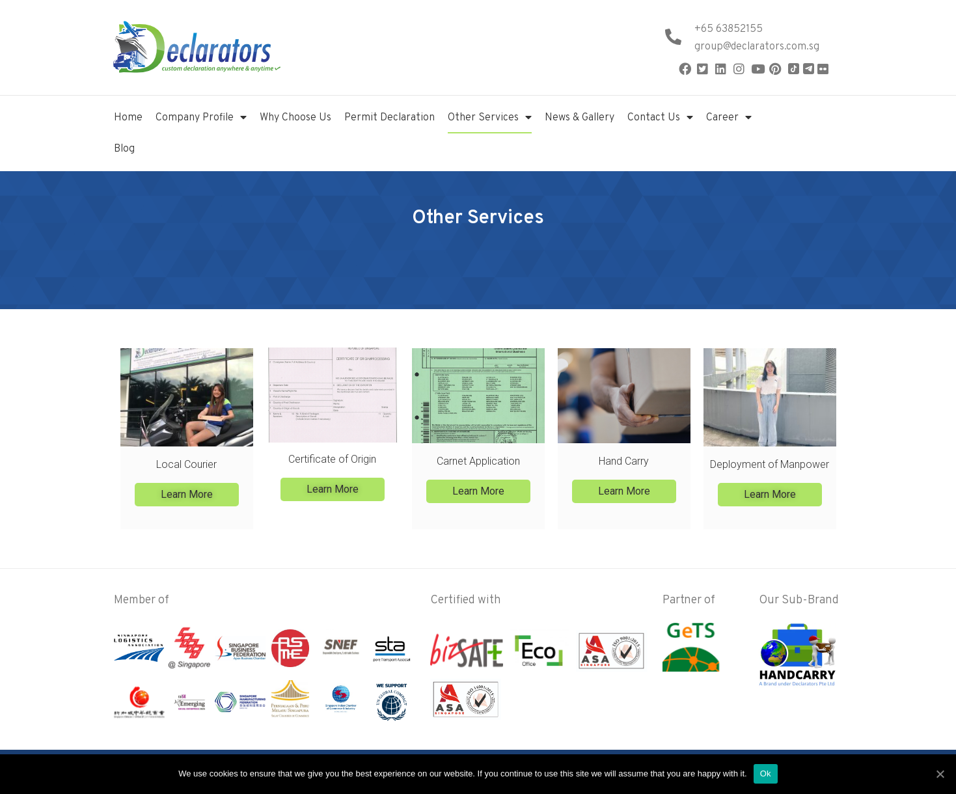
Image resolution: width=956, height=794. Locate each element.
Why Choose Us (295, 117)
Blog (124, 149)
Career (729, 117)
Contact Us (660, 117)
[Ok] (939, 773)
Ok (765, 773)
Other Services (490, 117)
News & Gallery (579, 117)
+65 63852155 (728, 29)
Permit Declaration (389, 117)
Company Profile (201, 117)
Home (128, 117)
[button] (186, 493)
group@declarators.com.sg (756, 46)
